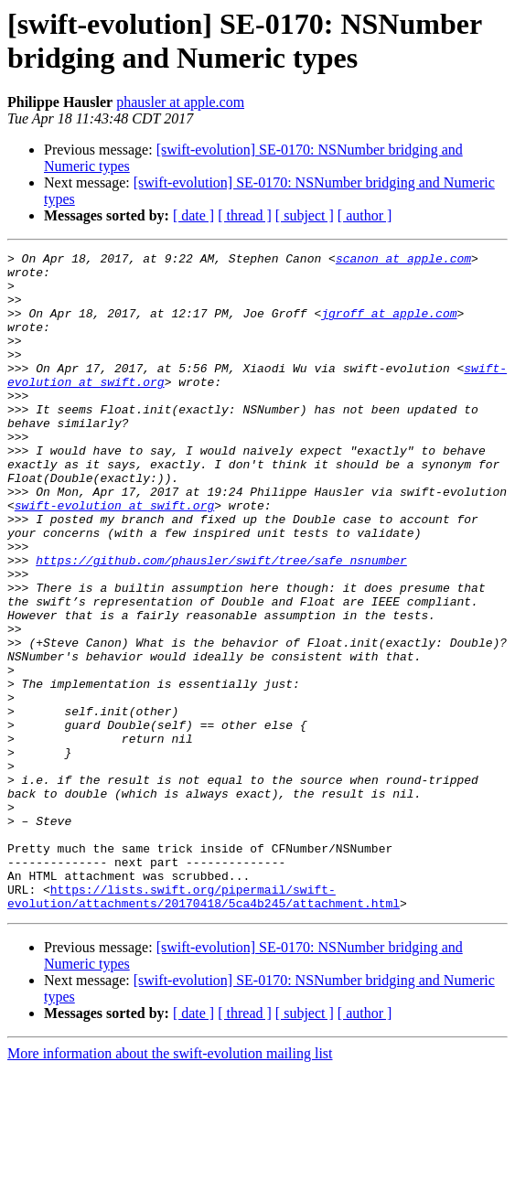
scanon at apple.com (403, 260)
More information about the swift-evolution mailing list (170, 1185)
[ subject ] (304, 215)
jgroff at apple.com (388, 326)
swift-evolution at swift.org (114, 557)
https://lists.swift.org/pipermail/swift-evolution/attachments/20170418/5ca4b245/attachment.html (203, 1026)
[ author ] (365, 215)
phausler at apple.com (180, 102)
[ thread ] (245, 215)
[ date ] (193, 215)
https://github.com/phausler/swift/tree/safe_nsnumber (221, 623)
